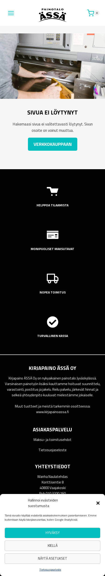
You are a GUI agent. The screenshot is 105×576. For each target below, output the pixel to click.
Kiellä (53, 545)
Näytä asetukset (52, 558)
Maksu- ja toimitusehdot (52, 439)
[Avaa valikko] (11, 13)
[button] (98, 503)
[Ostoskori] (93, 13)
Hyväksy (53, 532)
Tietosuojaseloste (50, 569)
